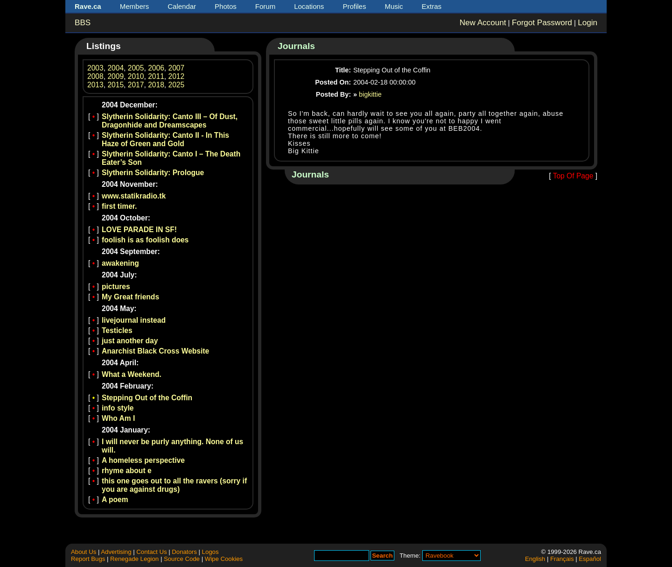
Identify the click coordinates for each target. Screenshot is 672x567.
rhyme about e (127, 471)
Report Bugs (88, 558)
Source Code (182, 558)
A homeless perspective (143, 460)
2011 (156, 76)
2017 (136, 85)
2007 (176, 68)
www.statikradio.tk (134, 196)
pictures (116, 287)
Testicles (117, 330)
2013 (95, 85)
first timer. (119, 206)
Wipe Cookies (224, 558)
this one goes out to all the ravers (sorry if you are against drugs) (174, 485)
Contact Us (151, 551)
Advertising (116, 551)
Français (562, 558)
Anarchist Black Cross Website (155, 351)
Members (134, 6)
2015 (115, 85)
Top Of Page (573, 176)
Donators (184, 551)
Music (394, 6)
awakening (120, 263)
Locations (309, 6)
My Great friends (130, 297)
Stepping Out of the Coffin (147, 398)
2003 (95, 68)
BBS (83, 22)
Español (590, 558)
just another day (130, 341)
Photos (226, 6)
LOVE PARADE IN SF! (139, 230)
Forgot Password (542, 22)
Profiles (354, 6)
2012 (176, 76)
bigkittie (370, 94)
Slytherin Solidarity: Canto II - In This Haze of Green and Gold (165, 139)
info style (117, 408)
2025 (176, 85)
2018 (156, 85)
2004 (115, 68)
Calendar (182, 6)
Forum (265, 6)
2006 (156, 68)
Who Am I (118, 418)
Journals (296, 46)
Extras (432, 6)
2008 (95, 76)
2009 (115, 76)
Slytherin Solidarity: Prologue (153, 173)
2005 (136, 68)
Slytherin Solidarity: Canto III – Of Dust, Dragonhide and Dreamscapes (170, 121)
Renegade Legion (134, 558)
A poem (115, 499)
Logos (210, 551)
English (535, 558)
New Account (483, 22)
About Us (83, 551)
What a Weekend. (131, 374)
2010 (136, 76)
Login (587, 22)
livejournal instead (134, 320)
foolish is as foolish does (145, 240)
